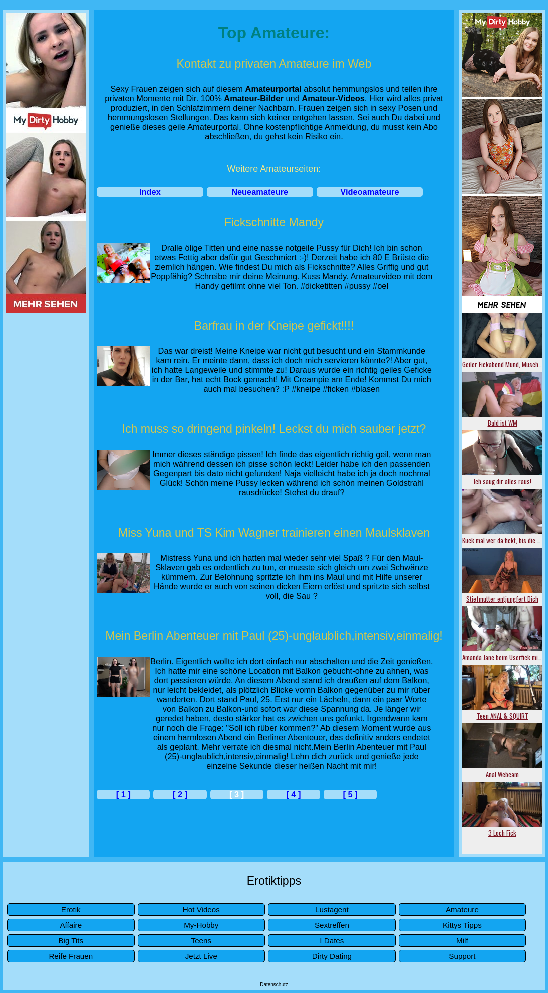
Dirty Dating (332, 956)
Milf (462, 940)
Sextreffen (332, 925)
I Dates (332, 940)
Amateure (462, 909)
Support (462, 956)
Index (150, 191)
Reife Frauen (71, 956)
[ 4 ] (293, 794)
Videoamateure (369, 191)
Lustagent (332, 909)
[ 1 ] (123, 794)
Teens (201, 940)
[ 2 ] (180, 794)
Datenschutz (274, 984)
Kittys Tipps (462, 925)
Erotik (71, 909)
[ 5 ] (350, 794)
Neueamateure (259, 191)
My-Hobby (201, 925)
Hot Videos (201, 909)
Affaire (71, 925)
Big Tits (70, 940)
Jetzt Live (201, 956)
